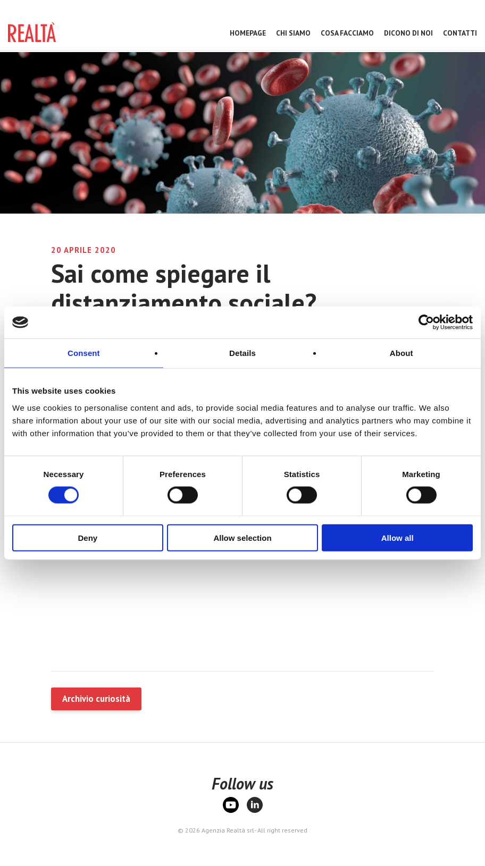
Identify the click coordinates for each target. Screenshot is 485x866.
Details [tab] (242, 353)
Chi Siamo (293, 33)
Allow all (397, 537)
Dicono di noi (408, 33)
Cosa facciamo (347, 33)
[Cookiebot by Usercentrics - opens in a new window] (426, 322)
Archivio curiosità (96, 698)
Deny (87, 537)
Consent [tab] (84, 353)
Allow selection (242, 537)
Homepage (248, 33)
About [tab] (401, 353)
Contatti (460, 33)
